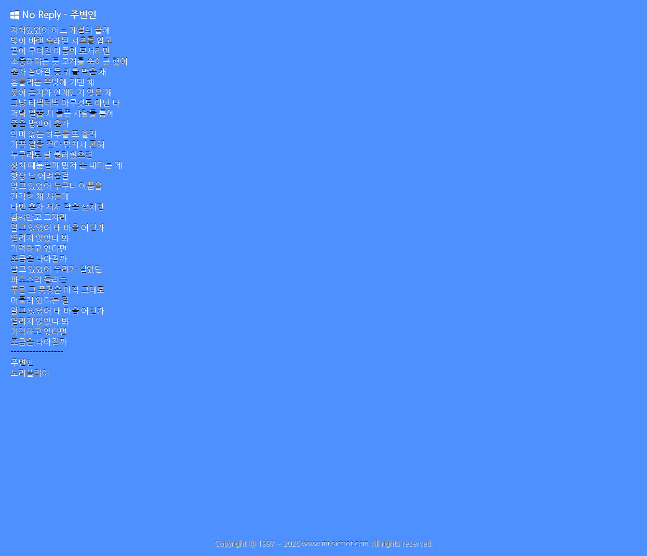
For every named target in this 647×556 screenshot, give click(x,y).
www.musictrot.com (335, 543)
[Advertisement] (323, 461)
